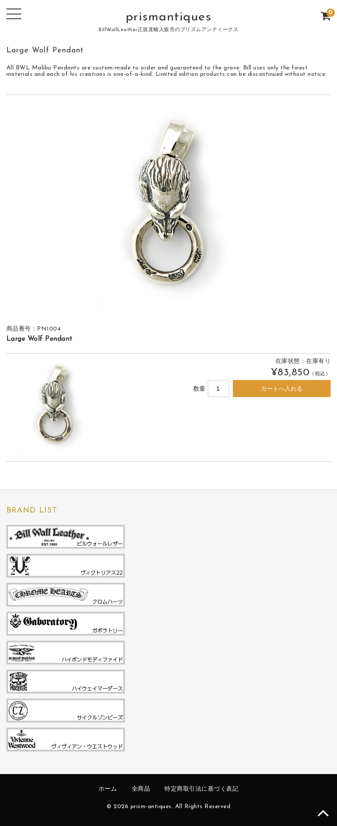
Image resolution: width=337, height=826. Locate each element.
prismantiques (169, 17)
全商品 (141, 789)
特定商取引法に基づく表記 (201, 789)
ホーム (108, 789)
